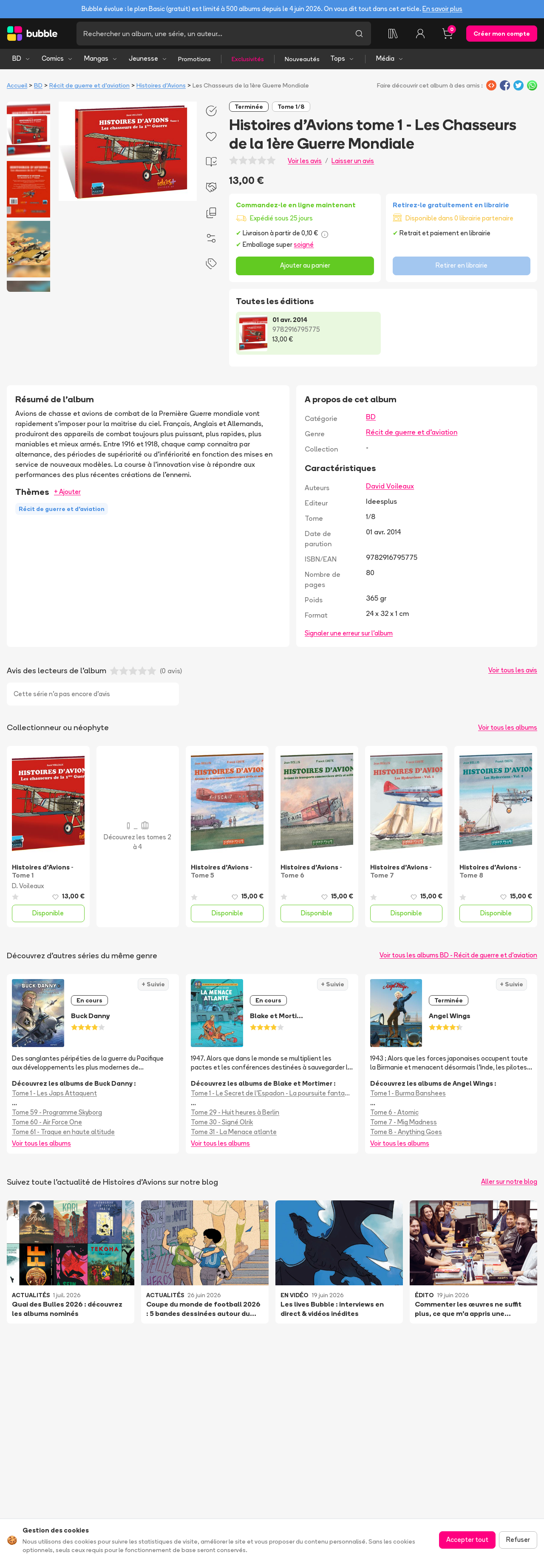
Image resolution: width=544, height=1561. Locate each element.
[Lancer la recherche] (359, 33)
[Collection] (393, 33)
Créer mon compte (501, 33)
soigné (304, 244)
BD (21, 58)
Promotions (194, 59)
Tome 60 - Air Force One (47, 1122)
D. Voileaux (28, 886)
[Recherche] (211, 33)
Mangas (101, 58)
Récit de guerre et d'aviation (89, 85)
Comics (57, 58)
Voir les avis (305, 161)
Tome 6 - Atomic (394, 1112)
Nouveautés (302, 59)
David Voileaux (390, 486)
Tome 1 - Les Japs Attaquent (54, 1093)
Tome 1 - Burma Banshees (408, 1093)
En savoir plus (442, 9)
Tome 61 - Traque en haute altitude (63, 1132)
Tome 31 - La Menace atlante (234, 1132)
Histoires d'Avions (161, 85)
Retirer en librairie (461, 265)
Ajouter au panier (305, 265)
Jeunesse (148, 58)
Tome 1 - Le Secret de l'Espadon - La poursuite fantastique (272, 1093)
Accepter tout (467, 1540)
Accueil (17, 85)
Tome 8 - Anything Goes (406, 1132)
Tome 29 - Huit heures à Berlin (235, 1112)
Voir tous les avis (512, 670)
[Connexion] (420, 33)
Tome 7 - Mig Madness (403, 1122)
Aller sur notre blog (509, 1181)
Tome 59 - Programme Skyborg (57, 1112)
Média (390, 58)
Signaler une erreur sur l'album (349, 633)
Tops (342, 58)
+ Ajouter (67, 492)
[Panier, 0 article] (447, 33)
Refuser (518, 1540)
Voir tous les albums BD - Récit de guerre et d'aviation (458, 955)
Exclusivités (248, 59)
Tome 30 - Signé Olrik (222, 1122)
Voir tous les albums (507, 727)
